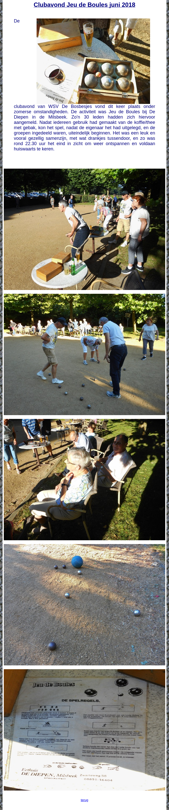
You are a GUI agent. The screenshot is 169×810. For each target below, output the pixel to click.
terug (84, 800)
